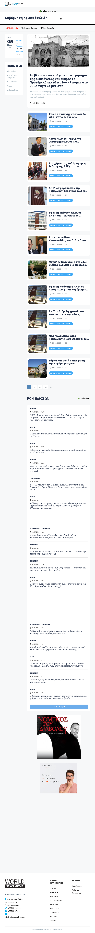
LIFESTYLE (54, 909)
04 (46, 387)
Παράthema (12, 82)
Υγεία (9, 86)
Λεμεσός (19, 46)
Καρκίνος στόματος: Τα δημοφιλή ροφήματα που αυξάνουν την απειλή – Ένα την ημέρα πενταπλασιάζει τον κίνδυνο (57, 664)
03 (40, 387)
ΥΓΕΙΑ (32, 657)
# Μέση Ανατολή (46, 28)
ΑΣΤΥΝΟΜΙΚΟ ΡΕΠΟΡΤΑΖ (40, 528)
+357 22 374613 (14, 911)
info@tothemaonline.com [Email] (15, 917)
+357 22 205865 (14, 908)
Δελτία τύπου (12, 90)
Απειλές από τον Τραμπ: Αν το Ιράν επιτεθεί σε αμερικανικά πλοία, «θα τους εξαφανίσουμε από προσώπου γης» (57, 648)
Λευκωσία (20, 40)
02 (35, 387)
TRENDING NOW (11, 28)
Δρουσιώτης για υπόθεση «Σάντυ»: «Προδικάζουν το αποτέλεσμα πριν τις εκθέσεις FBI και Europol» (54, 536)
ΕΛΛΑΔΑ (53, 917)
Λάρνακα (19, 52)
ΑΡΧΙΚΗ (53, 889)
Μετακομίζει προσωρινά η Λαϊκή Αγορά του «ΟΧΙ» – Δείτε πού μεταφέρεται (57, 680)
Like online (11, 71)
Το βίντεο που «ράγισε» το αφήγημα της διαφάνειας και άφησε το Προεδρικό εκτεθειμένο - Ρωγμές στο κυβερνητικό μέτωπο (59, 80)
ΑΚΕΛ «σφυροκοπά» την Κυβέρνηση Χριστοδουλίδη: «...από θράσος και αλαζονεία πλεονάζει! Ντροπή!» (68, 192)
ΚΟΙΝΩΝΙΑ (34, 561)
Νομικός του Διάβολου (12, 76)
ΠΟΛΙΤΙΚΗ (34, 545)
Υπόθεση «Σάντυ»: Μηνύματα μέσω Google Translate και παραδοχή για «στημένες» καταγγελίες (56, 632)
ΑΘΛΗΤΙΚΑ (54, 913)
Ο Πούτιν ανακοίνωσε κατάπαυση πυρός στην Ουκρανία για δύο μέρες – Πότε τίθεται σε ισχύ (58, 585)
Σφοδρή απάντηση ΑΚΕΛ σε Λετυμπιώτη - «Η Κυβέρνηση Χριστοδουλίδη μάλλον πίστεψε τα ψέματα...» (67, 291)
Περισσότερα (59, 706)
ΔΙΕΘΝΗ (33, 408)
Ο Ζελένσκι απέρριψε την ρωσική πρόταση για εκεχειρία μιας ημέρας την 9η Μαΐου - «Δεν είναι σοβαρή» (58, 697)
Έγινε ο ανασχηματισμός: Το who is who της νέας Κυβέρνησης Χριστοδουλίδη (67, 117)
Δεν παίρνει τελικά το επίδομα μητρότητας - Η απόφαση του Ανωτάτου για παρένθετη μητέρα (58, 568)
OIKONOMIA (55, 897)
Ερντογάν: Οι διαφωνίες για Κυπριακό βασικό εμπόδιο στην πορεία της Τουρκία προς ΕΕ (58, 552)
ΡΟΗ (38, 398)
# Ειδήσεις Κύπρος (28, 28)
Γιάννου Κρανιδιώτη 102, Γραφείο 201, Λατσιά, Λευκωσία (14, 902)
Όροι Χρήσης (77, 886)
